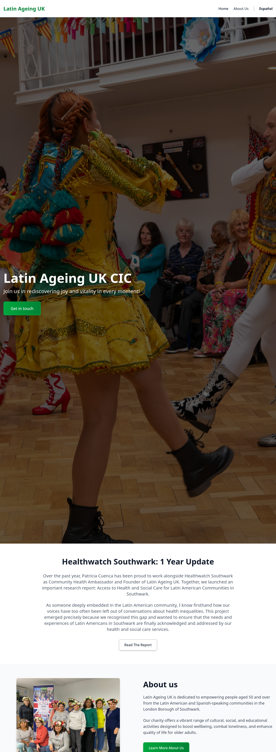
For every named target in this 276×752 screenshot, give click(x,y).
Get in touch (22, 308)
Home (223, 8)
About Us (241, 8)
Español (266, 8)
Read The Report (138, 645)
